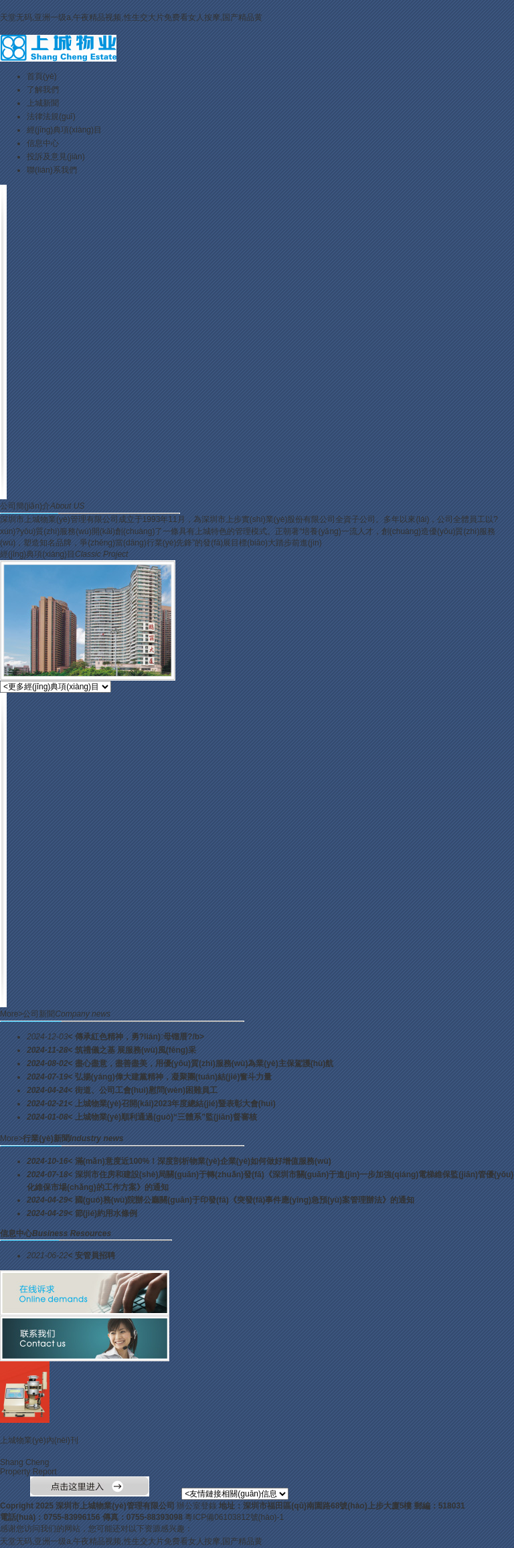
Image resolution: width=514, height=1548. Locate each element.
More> (11, 1014)
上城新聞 (43, 103)
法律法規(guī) (51, 116)
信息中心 (43, 143)
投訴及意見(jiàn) (56, 156)
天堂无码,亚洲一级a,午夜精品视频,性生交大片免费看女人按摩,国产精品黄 (131, 17)
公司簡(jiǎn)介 (25, 506)
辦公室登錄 (197, 1506)
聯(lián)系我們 (52, 170)
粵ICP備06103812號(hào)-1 (234, 1517)
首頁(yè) (42, 76)
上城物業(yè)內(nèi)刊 (39, 1440)
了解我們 (43, 89)
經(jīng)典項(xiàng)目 (64, 130)
